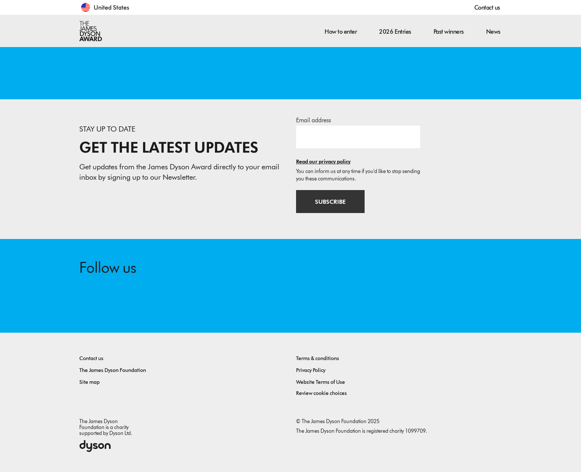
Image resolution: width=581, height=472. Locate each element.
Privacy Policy (310, 370)
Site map (89, 382)
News (493, 31)
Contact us (487, 7)
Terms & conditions (317, 358)
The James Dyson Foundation (112, 370)
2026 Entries (395, 31)
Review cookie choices (321, 393)
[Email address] (358, 136)
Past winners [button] (449, 31)
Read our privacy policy (323, 162)
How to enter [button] (341, 31)
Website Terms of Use (320, 382)
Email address (313, 120)
